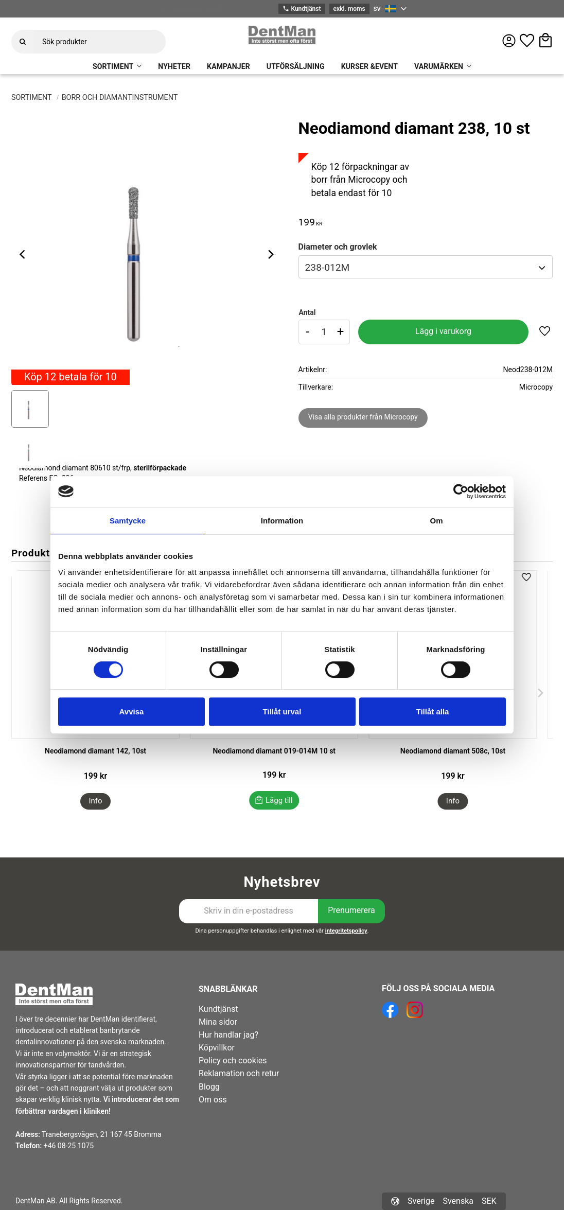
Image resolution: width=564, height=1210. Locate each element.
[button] (527, 40)
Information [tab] (282, 520)
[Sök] (22, 42)
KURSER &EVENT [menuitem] (369, 66)
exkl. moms (349, 8)
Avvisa (131, 711)
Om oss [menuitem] (213, 1099)
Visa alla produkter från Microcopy (363, 417)
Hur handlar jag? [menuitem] (228, 1035)
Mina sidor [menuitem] (218, 1022)
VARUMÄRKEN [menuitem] (438, 66)
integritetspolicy (346, 930)
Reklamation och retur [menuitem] (239, 1073)
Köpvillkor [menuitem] (217, 1048)
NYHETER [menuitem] (174, 66)
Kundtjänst (302, 9)
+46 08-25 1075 (69, 1146)
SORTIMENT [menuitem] (113, 66)
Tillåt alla (432, 711)
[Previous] (23, 254)
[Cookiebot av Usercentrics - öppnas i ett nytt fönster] (461, 491)
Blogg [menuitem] (209, 1087)
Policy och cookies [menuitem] (233, 1060)
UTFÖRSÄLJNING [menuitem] (296, 66)
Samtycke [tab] (128, 520)
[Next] (270, 254)
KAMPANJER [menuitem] (228, 66)
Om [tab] (436, 520)
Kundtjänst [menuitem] (218, 1009)
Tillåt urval (282, 711)
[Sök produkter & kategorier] (100, 42)
